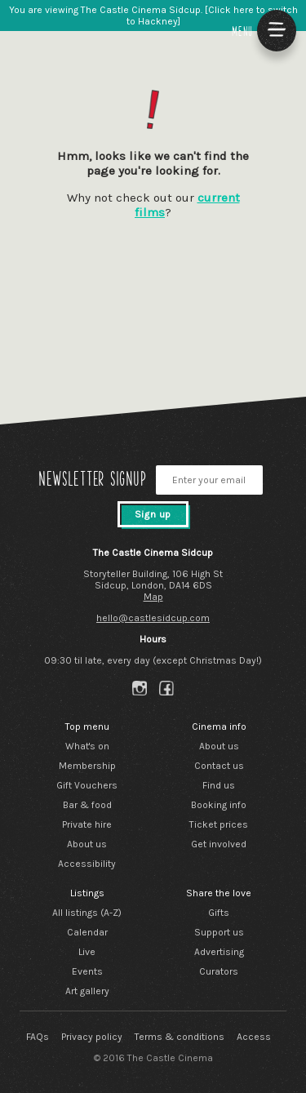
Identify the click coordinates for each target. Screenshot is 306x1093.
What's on (87, 746)
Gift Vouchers (87, 785)
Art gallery (87, 991)
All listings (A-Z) (87, 912)
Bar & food (87, 805)
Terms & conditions (179, 1036)
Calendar (87, 932)
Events (87, 971)
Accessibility (87, 863)
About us (87, 844)
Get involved (218, 844)
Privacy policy (91, 1036)
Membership (87, 765)
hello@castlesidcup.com (153, 618)
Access (254, 1036)
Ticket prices (218, 824)
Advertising (219, 951)
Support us (219, 932)
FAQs (37, 1036)
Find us (218, 785)
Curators (218, 971)
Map (153, 596)
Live (86, 951)
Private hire (87, 824)
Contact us (219, 765)
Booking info (218, 805)
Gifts (218, 912)
